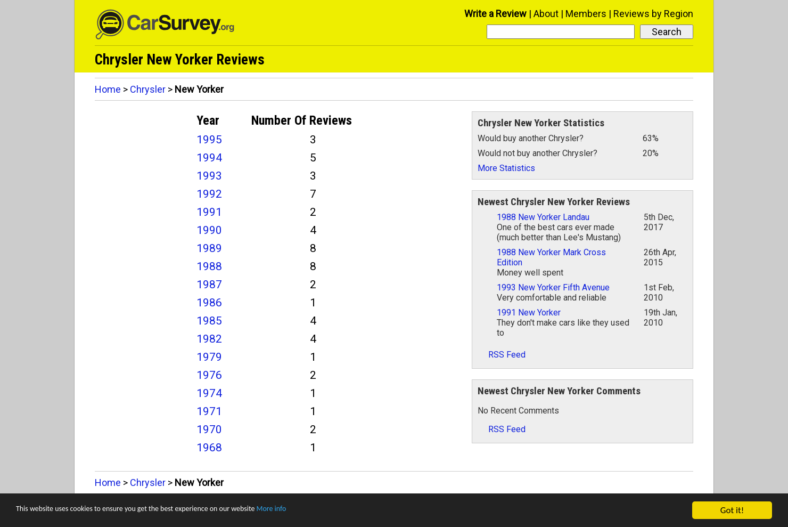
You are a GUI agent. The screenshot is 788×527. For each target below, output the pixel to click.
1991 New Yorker (529, 312)
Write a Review (495, 13)
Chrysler (148, 89)
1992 (209, 194)
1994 (209, 157)
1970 (209, 429)
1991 (209, 212)
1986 (209, 302)
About (546, 13)
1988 (209, 266)
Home (108, 89)
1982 (209, 339)
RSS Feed (502, 355)
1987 (209, 284)
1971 (209, 411)
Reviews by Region (653, 13)
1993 (209, 175)
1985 (209, 320)
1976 (209, 375)
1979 (209, 357)
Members (585, 13)
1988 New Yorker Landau (543, 217)
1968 (209, 447)
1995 (209, 139)
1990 (209, 230)
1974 (209, 393)
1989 (209, 248)
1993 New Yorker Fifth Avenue (553, 287)
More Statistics (506, 168)
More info (327, 510)
